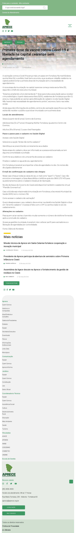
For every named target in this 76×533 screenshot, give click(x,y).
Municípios (6, 352)
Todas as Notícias (11, 283)
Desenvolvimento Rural (8, 413)
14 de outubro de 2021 (10, 67)
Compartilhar (26, 67)
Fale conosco (11, 513)
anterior (7, 42)
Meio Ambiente (7, 421)
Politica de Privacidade (10, 526)
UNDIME (5, 455)
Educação (5, 418)
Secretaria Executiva (8, 331)
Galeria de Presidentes (9, 320)
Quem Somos (6, 305)
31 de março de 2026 (27, 250)
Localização (11, 507)
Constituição (6, 382)
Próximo (20, 42)
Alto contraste (24, 3)
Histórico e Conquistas (6, 310)
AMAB (4, 444)
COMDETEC (6, 451)
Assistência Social (8, 404)
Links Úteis (5, 349)
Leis (3, 386)
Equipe (4, 328)
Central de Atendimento (10, 13)
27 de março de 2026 (23, 276)
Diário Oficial (6, 389)
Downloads (6, 335)
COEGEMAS (6, 447)
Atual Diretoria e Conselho (7, 316)
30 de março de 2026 (25, 263)
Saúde (4, 425)
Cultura (4, 408)
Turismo (5, 429)
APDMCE (5, 440)
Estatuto (5, 324)
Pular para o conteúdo (10, 3)
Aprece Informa (7, 367)
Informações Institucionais (6, 344)
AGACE (4, 436)
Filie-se (4, 339)
